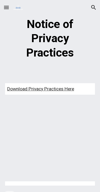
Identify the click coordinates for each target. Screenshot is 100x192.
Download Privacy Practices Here (40, 88)
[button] (6, 7)
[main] (50, 38)
